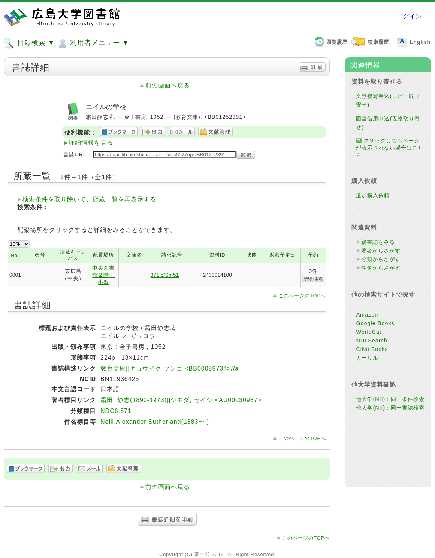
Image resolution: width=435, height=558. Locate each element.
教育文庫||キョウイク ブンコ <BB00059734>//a (169, 368)
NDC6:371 (116, 411)
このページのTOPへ (302, 295)
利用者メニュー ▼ (93, 43)
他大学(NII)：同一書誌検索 (390, 408)
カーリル (367, 358)
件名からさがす (381, 268)
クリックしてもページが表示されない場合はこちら (389, 148)
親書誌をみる (378, 242)
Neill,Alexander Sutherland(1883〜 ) (154, 421)
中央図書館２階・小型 (103, 275)
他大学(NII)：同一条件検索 (390, 399)
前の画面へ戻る (167, 85)
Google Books (375, 323)
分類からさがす (381, 259)
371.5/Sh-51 (165, 275)
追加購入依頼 (373, 195)
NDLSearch (371, 341)
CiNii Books (372, 349)
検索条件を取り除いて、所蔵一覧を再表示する (89, 199)
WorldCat (368, 332)
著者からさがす (381, 251)
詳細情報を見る (91, 143)
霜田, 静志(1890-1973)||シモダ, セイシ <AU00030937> (181, 400)
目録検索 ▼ (29, 43)
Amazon (367, 315)
